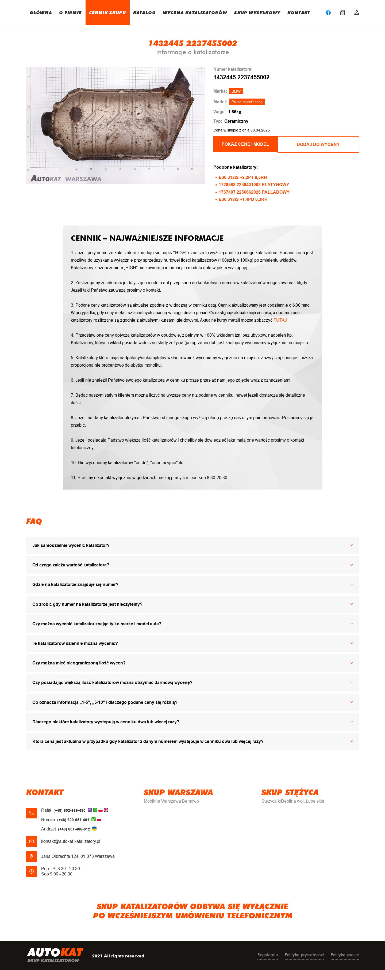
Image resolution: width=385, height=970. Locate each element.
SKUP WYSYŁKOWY (257, 12)
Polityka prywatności (304, 954)
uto (55, 955)
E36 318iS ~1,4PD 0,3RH (243, 199)
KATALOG (144, 12)
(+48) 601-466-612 (74, 828)
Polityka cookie (345, 954)
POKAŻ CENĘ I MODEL (249, 144)
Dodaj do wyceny (323, 144)
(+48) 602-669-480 (69, 809)
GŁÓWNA (41, 12)
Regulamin (267, 954)
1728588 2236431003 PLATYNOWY (254, 184)
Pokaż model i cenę (247, 102)
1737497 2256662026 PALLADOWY (254, 191)
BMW (236, 91)
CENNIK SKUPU (107, 12)
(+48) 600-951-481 (73, 819)
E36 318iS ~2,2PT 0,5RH (243, 177)
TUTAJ (280, 319)
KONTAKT (298, 12)
